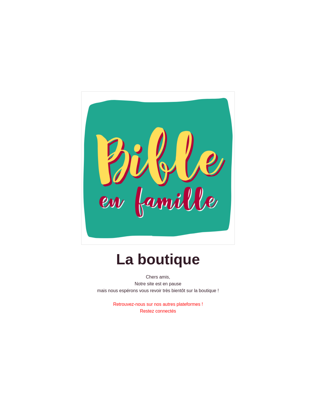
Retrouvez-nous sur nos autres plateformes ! (158, 304)
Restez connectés (158, 311)
